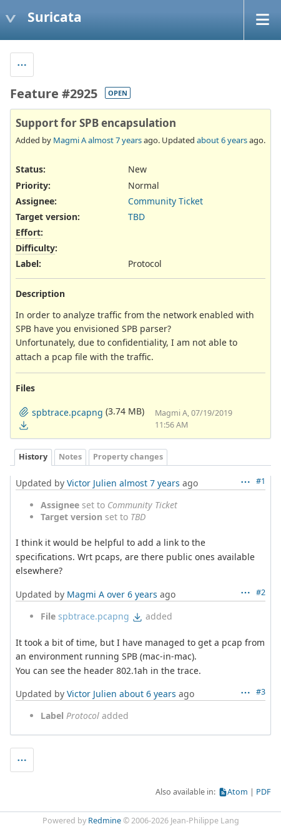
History (33, 456)
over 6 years (132, 594)
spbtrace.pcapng (93, 616)
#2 (260, 592)
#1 (260, 481)
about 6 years (222, 140)
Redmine (104, 820)
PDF (263, 791)
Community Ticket (165, 201)
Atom (237, 791)
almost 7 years (115, 140)
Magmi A (69, 140)
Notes (70, 456)
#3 (260, 691)
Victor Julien (92, 483)
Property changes (128, 456)
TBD (136, 217)
